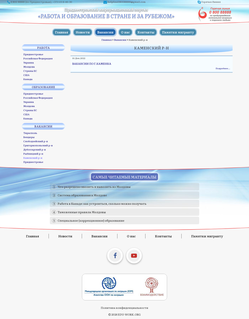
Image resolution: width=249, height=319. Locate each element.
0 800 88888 (18, 1)
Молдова (29, 66)
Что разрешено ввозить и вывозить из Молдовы (94, 187)
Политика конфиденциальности (124, 308)
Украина (28, 62)
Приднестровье (33, 54)
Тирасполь (30, 133)
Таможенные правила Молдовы (82, 212)
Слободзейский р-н (35, 141)
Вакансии (105, 32)
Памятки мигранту (178, 32)
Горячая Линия (211, 1)
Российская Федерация (38, 58)
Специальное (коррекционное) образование (91, 220)
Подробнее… (223, 68)
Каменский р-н (32, 157)
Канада (28, 79)
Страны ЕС (30, 70)
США (26, 75)
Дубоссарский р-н (34, 149)
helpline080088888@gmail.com (127, 1)
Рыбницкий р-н (33, 153)
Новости (83, 32)
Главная (61, 32)
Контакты (145, 32)
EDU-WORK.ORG (129, 314)
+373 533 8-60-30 (62, 1)
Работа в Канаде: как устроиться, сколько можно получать (102, 204)
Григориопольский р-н (38, 145)
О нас (125, 32)
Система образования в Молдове (82, 195)
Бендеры (29, 137)
